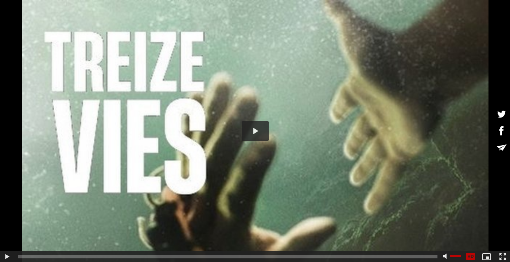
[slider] (227, 256)
